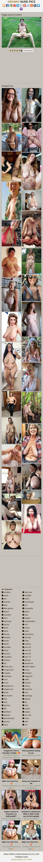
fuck (4, 702)
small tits (27, 689)
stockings (27, 696)
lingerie (26, 618)
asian (5, 595)
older (25, 641)
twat (25, 705)
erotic (5, 692)
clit (4, 663)
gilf (4, 709)
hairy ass (27, 592)
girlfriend (6, 712)
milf (25, 625)
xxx (24, 725)
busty (5, 650)
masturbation (28, 621)
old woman (28, 634)
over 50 (26, 650)
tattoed (26, 699)
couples (6, 673)
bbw (4, 605)
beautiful (6, 615)
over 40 (26, 647)
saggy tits (27, 676)
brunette (6, 647)
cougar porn (8, 670)
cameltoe (6, 657)
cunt (4, 680)
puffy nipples (28, 667)
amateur (6, 592)
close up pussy (9, 667)
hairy (5, 725)
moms (26, 628)
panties (26, 660)
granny (6, 722)
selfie (25, 680)
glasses (6, 715)
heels (25, 599)
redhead (26, 673)
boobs (5, 641)
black (5, 631)
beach (5, 612)
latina (25, 612)
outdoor (26, 644)
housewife (27, 608)
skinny (26, 686)
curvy (5, 683)
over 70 (26, 657)
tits (24, 702)
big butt (6, 654)
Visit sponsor (28, 50)
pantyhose (27, 663)
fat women (7, 696)
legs (25, 615)
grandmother (8, 718)
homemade (28, 602)
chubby (6, 660)
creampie (6, 676)
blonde (6, 634)
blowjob (6, 637)
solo (25, 692)
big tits (5, 625)
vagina (26, 712)
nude (25, 631)
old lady (26, 637)
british (5, 644)
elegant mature (9, 689)
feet (4, 699)
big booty (6, 621)
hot (24, 605)
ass (4, 599)
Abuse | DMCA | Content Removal (16, 854)
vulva (25, 718)
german (6, 705)
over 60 (26, 654)
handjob (26, 595)
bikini (5, 628)
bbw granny (7, 608)
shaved (26, 683)
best (4, 618)
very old (26, 715)
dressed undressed (11, 686)
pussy (25, 670)
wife (25, 722)
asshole (6, 602)
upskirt (26, 709)
